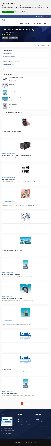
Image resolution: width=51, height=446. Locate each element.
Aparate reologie (6, 369)
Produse (33, 23)
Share (5, 37)
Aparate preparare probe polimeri (11, 274)
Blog (28, 424)
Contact (46, 23)
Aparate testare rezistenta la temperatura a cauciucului (17, 322)
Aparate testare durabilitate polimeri (12, 250)
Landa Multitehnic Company (12, 43)
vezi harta (37, 422)
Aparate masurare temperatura (8, 153)
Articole (39, 23)
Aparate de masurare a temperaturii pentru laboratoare (17, 155)
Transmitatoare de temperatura (11, 203)
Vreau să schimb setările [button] (21, 11)
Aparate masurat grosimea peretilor (11, 131)
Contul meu (39, 16)
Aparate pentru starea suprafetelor (9, 129)
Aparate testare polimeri (7, 248)
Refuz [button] (12, 11)
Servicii (27, 23)
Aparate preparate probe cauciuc (10, 393)
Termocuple (5, 227)
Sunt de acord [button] (6, 11)
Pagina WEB (13, 37)
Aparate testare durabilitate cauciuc (12, 298)
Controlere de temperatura (9, 179)
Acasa (21, 23)
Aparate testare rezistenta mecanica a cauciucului (15, 345)
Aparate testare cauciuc (7, 296)
